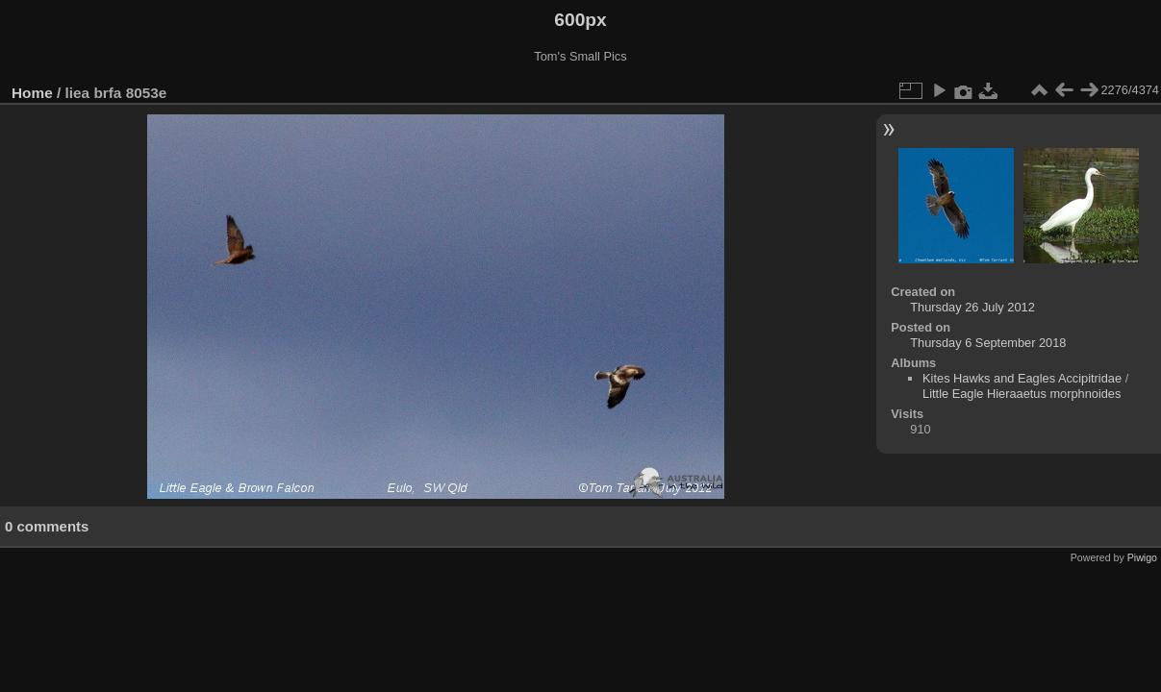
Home (32, 93)
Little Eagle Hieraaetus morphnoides (1021, 393)
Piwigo (1142, 557)
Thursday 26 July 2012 (972, 307)
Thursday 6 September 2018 (988, 342)
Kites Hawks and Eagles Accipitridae (1022, 378)
